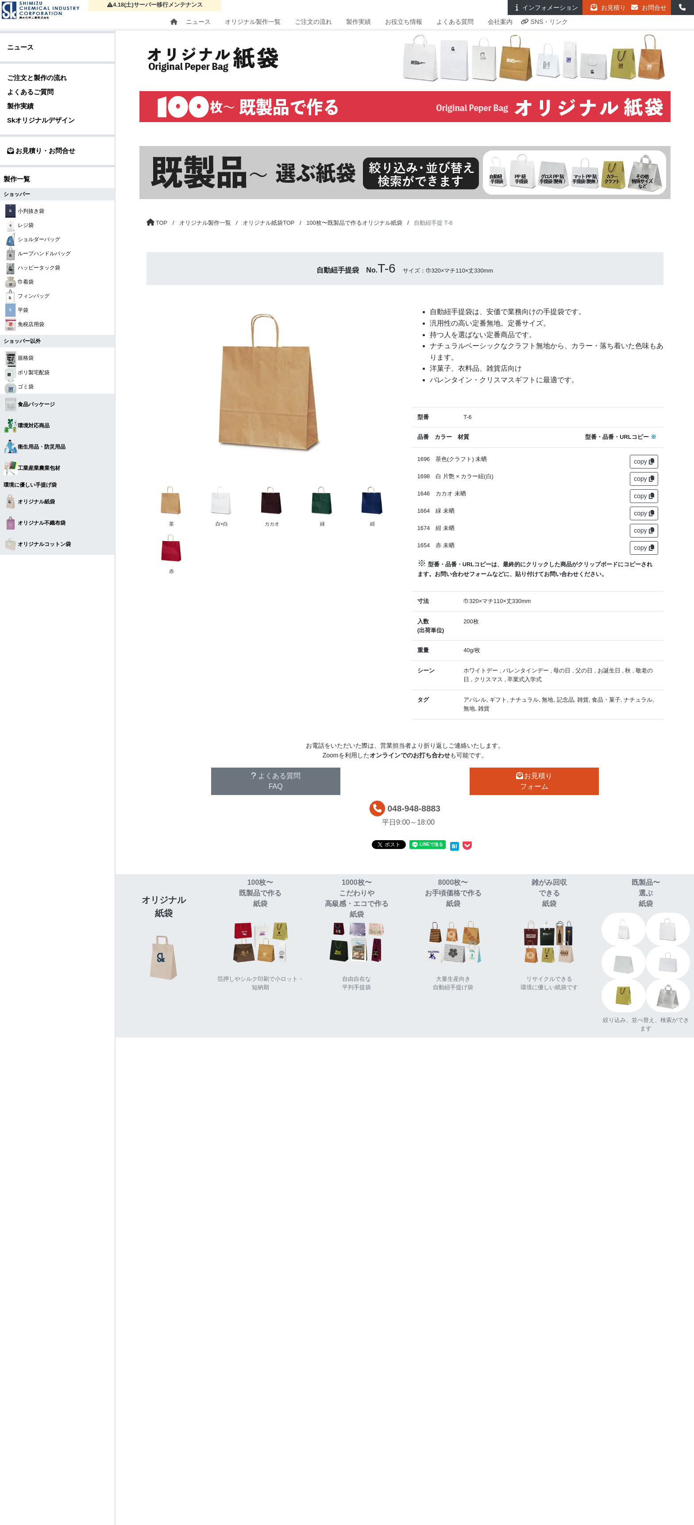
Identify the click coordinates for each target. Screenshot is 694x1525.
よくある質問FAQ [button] (276, 781)
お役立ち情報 (403, 21)
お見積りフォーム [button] (534, 781)
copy (644, 461)
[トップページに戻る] (157, 222)
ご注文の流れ (313, 21)
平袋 (16, 310)
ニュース (198, 21)
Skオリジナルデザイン (41, 120)
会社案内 (500, 21)
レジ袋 (19, 225)
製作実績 (358, 21)
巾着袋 (19, 282)
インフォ (545, 7)
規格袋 (19, 358)
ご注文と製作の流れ (37, 77)
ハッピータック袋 (32, 267)
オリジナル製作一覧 (253, 21)
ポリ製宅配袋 (27, 372)
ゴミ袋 (19, 387)
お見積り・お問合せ (41, 150)
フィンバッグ (27, 296)
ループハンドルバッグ (37, 253)
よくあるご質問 (30, 92)
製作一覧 (17, 179)
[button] (682, 7)
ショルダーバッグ (32, 239)
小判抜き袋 (24, 211)
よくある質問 (455, 21)
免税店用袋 (24, 324)
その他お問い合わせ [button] (405, 781)
